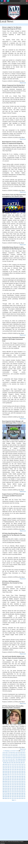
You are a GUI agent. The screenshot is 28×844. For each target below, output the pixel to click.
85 (5, 761)
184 (18, 776)
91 (15, 761)
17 (8, 752)
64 (16, 757)
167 (24, 773)
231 (10, 784)
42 (3, 756)
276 (22, 791)
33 (11, 754)
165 (20, 773)
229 (6, 784)
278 (4, 793)
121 (10, 766)
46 (10, 756)
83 (24, 759)
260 (8, 790)
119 (6, 766)
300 (8, 796)
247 (24, 786)
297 (24, 795)
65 (18, 757)
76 (13, 759)
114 (18, 764)
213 (15, 781)
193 (15, 778)
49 (15, 756)
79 (18, 759)
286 (22, 793)
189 (6, 778)
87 (8, 761)
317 (24, 798)
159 (6, 773)
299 (6, 796)
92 (16, 761)
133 (15, 767)
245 (20, 786)
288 (4, 795)
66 (19, 757)
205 (20, 779)
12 (22, 750)
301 (10, 796)
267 (24, 790)
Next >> (14, 800)
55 (24, 756)
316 (22, 798)
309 (6, 798)
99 (5, 762)
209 (6, 781)
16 (6, 752)
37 (18, 754)
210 (8, 781)
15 (5, 752)
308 (4, 798)
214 (18, 781)
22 (16, 752)
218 (4, 783)
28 (3, 754)
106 (21, 762)
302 (13, 796)
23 (18, 752)
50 (16, 756)
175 (20, 774)
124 (18, 766)
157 (24, 771)
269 (6, 791)
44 (6, 756)
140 (8, 769)
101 (10, 762)
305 (20, 796)
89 (11, 761)
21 (15, 752)
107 (24, 762)
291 (10, 795)
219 (6, 783)
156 (22, 771)
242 (13, 786)
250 (8, 788)
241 (10, 786)
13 (24, 750)
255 (20, 788)
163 (15, 773)
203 (15, 779)
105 (19, 762)
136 (22, 767)
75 (11, 759)
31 (8, 754)
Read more (23, 82)
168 (4, 774)
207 (24, 779)
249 (6, 788)
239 (6, 786)
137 (24, 767)
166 (22, 773)
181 (10, 776)
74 (10, 759)
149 (6, 771)
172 (13, 774)
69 (24, 757)
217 (24, 781)
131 (10, 767)
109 (6, 764)
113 (15, 764)
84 (3, 761)
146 (22, 769)
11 (21, 750)
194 (18, 778)
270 (8, 791)
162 (13, 773)
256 (22, 788)
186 (22, 776)
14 (3, 752)
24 (19, 752)
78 (16, 759)
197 (24, 778)
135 (20, 767)
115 (20, 764)
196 (22, 778)
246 (22, 786)
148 (4, 771)
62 (13, 757)
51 (18, 756)
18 (10, 752)
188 (4, 778)
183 (15, 776)
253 (15, 788)
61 (11, 757)
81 (21, 759)
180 (8, 776)
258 (4, 790)
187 (24, 776)
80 (19, 759)
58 (6, 757)
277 (24, 791)
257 (24, 788)
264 (18, 790)
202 (13, 779)
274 (18, 791)
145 (20, 769)
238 (4, 786)
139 (6, 769)
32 (10, 754)
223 (15, 783)
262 (13, 790)
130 (8, 767)
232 (13, 784)
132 (13, 767)
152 (13, 771)
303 (15, 796)
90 (13, 761)
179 (6, 776)
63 (15, 757)
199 (6, 779)
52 (19, 756)
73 (8, 759)
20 (13, 752)
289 (6, 795)
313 (15, 798)
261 (10, 790)
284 (18, 793)
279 (6, 793)
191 (10, 778)
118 (4, 766)
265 (20, 790)
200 (8, 779)
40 (23, 754)
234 (18, 784)
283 (15, 793)
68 (23, 757)
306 (22, 796)
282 (13, 793)
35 (15, 754)
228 (4, 784)
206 (22, 779)
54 (23, 756)
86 (6, 761)
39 (21, 754)
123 (15, 766)
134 (18, 767)
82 (23, 759)
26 (23, 752)
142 (13, 769)
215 (20, 781)
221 (10, 783)
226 (22, 783)
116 (22, 764)
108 (4, 764)
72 (6, 759)
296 (22, 795)
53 (21, 756)
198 (4, 779)
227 (24, 783)
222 (13, 783)
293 (15, 795)
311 (10, 798)
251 (10, 788)
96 (23, 761)
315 (20, 798)
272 (13, 791)
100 (7, 762)
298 (4, 796)
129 (6, 767)
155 (20, 771)
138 (4, 769)
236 (22, 784)
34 (13, 754)
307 (24, 796)
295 (20, 795)
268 (4, 791)
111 (10, 764)
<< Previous (6, 750)
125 (20, 766)
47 (11, 756)
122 (13, 766)
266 (22, 790)
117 (24, 764)
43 (5, 756)
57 (5, 757)
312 (13, 798)
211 (10, 781)
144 (18, 769)
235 (20, 784)
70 (3, 759)
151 (10, 771)
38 (19, 754)
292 (13, 795)
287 (24, 793)
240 (8, 786)
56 (3, 757)
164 (18, 773)
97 (24, 761)
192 (13, 778)
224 (18, 783)
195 (20, 778)
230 (8, 784)
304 (18, 796)
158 (4, 773)
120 (8, 766)
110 (8, 764)
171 (10, 774)
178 (4, 776)
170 (8, 774)
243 (15, 786)
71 (5, 759)
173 (15, 774)
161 (10, 773)
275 (20, 791)
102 (12, 762)
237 (24, 784)
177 (24, 774)
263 (15, 790)
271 (10, 791)
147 (24, 769)
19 (11, 752)
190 (8, 778)
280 (8, 793)
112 (13, 764)
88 (10, 761)
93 (18, 761)
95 (21, 761)
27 (24, 752)
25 (21, 752)
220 (8, 783)
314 (18, 798)
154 (18, 771)
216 (22, 781)
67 (21, 757)
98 (4, 762)
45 (8, 756)
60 (10, 757)
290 (8, 795)
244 (18, 786)
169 (6, 774)
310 (8, 798)
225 (20, 783)
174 (18, 774)
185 (20, 776)
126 (22, 766)
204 (18, 779)
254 (18, 788)
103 (15, 762)
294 (18, 795)
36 (16, 754)
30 (6, 754)
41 (24, 754)
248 (4, 788)
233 (15, 784)
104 (17, 762)
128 (4, 767)
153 (15, 771)
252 (13, 788)
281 (10, 793)
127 (24, 766)
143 (15, 769)
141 (10, 769)
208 (4, 781)
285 (20, 793)
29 (5, 754)
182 (13, 776)
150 (8, 771)
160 (8, 773)
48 (13, 756)
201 (10, 779)
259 (6, 790)
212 (13, 781)
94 (19, 761)
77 (15, 759)
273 (15, 791)
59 (8, 757)
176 (22, 774)
